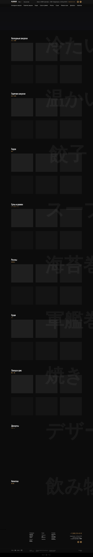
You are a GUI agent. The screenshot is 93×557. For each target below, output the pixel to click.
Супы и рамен (44, 5)
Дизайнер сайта (80, 550)
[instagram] (78, 2)
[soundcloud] (81, 2)
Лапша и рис (64, 5)
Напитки (79, 5)
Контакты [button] (54, 539)
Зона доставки (21, 2)
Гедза (36, 5)
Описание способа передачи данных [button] (52, 551)
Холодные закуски (16, 5)
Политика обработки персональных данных (42, 551)
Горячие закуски (28, 5)
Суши (57, 5)
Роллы (52, 5)
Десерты (72, 5)
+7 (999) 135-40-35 (71, 2)
